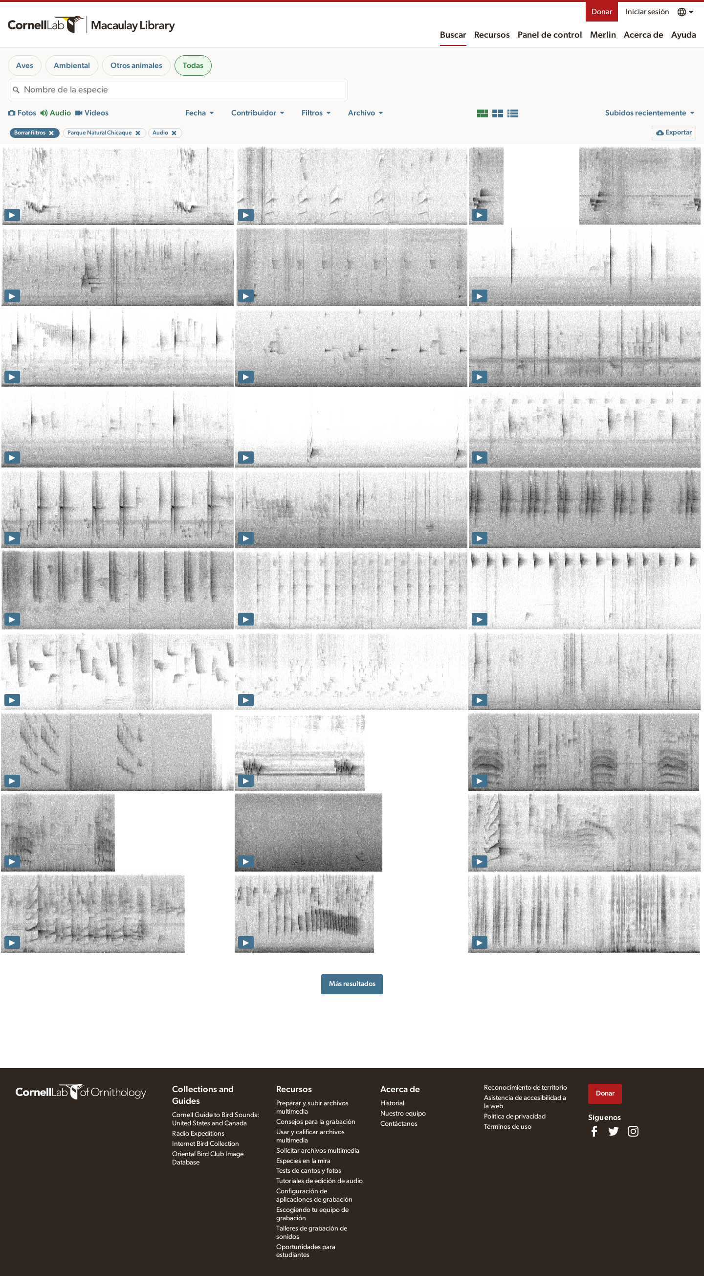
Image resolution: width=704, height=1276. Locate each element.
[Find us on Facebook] (594, 1131)
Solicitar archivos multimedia (317, 1150)
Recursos (492, 35)
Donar (602, 12)
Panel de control (550, 35)
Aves (24, 65)
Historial (392, 1103)
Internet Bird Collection (205, 1144)
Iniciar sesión (647, 12)
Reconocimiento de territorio (525, 1087)
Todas (193, 65)
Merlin (603, 35)
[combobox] (186, 90)
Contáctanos (399, 1123)
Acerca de (643, 35)
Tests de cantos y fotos (308, 1170)
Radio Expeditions (198, 1133)
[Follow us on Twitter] (613, 1131)
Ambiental (72, 65)
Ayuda (683, 35)
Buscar (453, 35)
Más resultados (352, 983)
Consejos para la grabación (315, 1122)
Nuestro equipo (403, 1113)
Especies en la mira (303, 1161)
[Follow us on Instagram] (633, 1131)
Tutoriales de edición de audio (319, 1181)
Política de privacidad (515, 1116)
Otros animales (136, 65)
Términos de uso (507, 1126)
